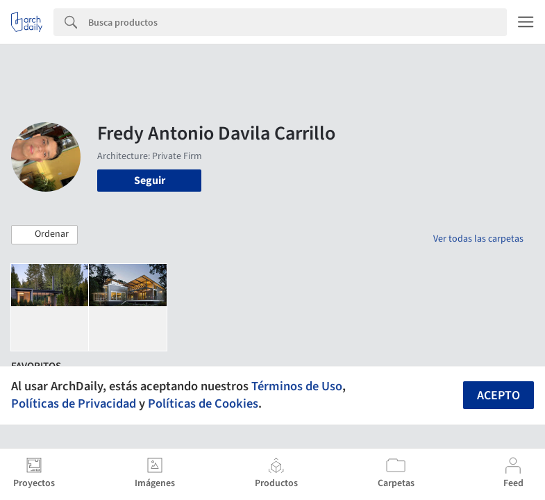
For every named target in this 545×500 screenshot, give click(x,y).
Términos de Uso (296, 386)
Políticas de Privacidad (73, 403)
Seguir (149, 180)
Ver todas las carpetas (478, 239)
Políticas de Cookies (203, 403)
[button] (44, 234)
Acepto (498, 395)
